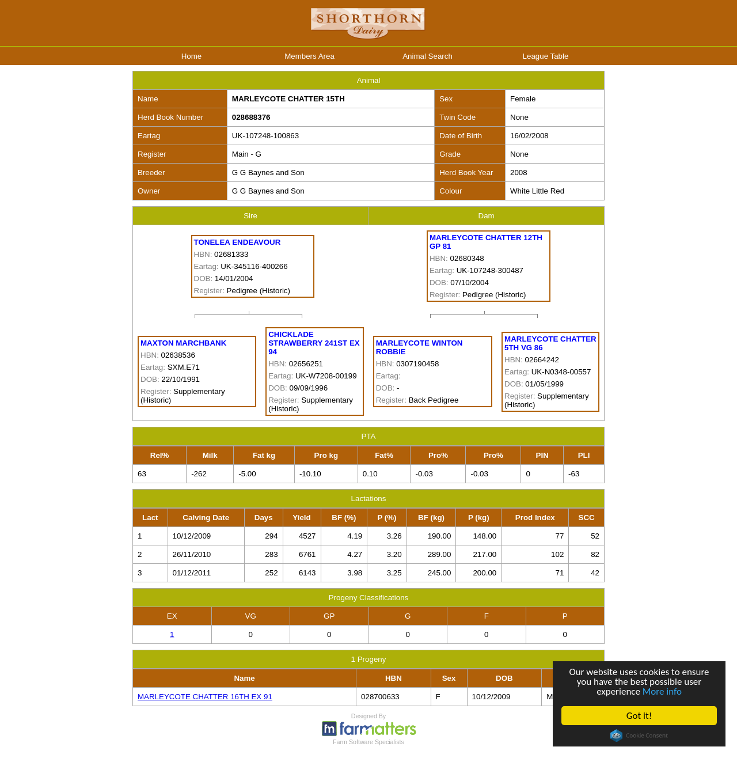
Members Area (309, 56)
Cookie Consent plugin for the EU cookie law (639, 735)
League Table (546, 56)
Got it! (639, 716)
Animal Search (427, 56)
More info (662, 691)
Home (191, 56)
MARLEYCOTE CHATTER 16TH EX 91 (205, 696)
